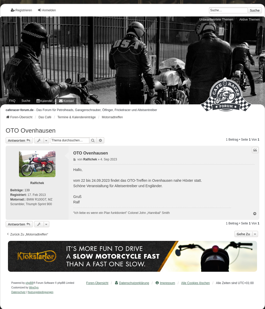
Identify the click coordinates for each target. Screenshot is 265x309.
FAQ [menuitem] (12, 101)
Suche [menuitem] (26, 101)
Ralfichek (37, 183)
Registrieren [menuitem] (21, 10)
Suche (255, 10)
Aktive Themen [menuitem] (249, 19)
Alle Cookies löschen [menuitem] (195, 283)
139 (27, 190)
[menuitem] (44, 101)
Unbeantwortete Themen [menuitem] (216, 19)
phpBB (29, 282)
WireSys (34, 287)
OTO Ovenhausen (30, 130)
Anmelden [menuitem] (46, 10)
